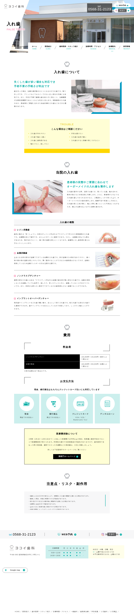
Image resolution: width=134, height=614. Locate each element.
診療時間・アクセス (60, 611)
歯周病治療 (84, 611)
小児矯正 (113, 611)
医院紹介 (25, 611)
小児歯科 (104, 611)
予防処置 (94, 611)
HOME (17, 611)
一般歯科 (74, 611)
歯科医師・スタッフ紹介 (41, 611)
